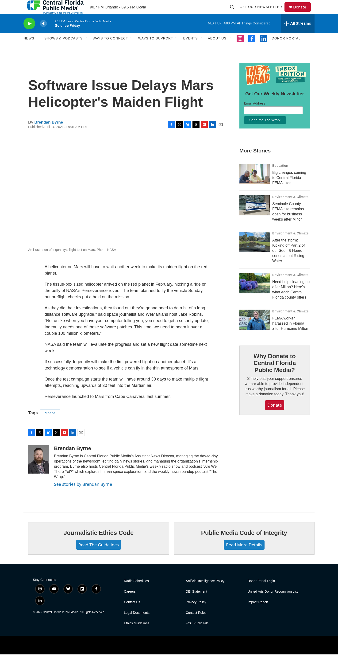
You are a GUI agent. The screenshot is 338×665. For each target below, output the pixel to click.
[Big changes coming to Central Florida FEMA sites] (254, 185)
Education (280, 176)
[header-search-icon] (234, 12)
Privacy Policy (196, 612)
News (28, 49)
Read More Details (244, 555)
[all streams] (298, 34)
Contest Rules (196, 623)
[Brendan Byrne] (38, 470)
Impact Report (258, 612)
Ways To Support (155, 49)
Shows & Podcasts (63, 49)
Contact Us (132, 612)
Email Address (256, 114)
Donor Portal (286, 49)
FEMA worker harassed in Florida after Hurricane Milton (290, 334)
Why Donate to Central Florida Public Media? (275, 373)
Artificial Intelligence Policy (205, 591)
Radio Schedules (136, 591)
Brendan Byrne (48, 133)
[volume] (43, 34)
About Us (217, 49)
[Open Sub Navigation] (38, 49)
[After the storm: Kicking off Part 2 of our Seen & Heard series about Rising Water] (254, 252)
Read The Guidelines (98, 555)
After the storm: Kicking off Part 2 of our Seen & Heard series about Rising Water (288, 261)
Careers (130, 602)
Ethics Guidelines (136, 634)
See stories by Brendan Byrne (83, 495)
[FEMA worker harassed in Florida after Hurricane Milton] (254, 330)
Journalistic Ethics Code (99, 543)
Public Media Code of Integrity (244, 543)
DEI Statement (196, 602)
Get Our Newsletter (263, 12)
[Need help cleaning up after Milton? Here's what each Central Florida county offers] (254, 294)
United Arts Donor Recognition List (273, 602)
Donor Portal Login (261, 591)
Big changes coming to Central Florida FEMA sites (289, 188)
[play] (29, 34)
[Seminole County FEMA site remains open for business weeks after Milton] (254, 216)
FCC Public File (197, 634)
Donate (302, 12)
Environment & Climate (290, 207)
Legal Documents (137, 623)
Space (50, 424)
